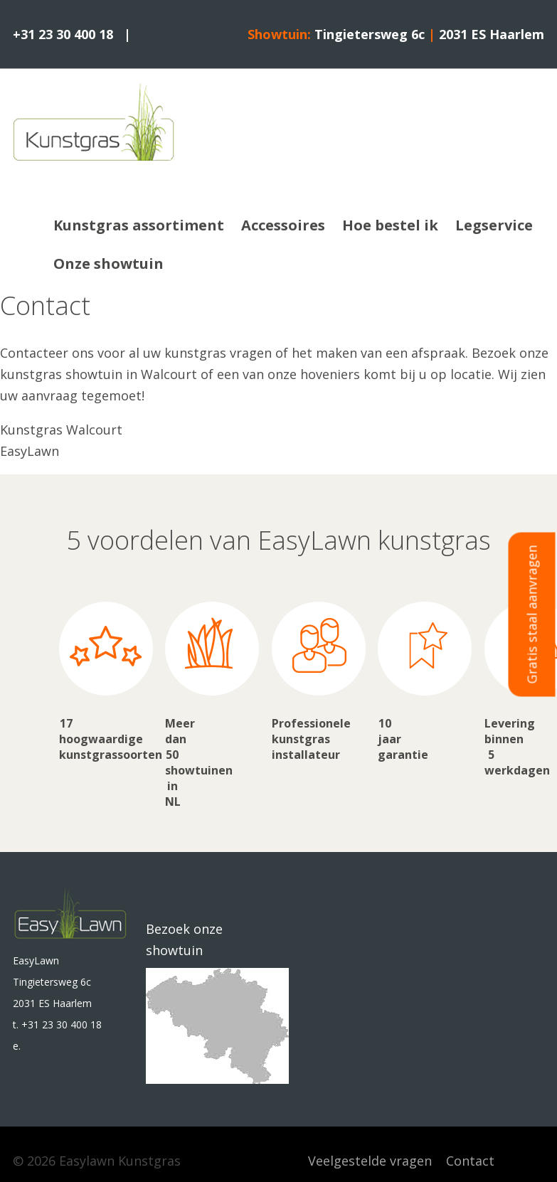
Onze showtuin (108, 263)
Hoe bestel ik (390, 225)
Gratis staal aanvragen (532, 614)
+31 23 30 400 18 (63, 34)
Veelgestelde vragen (370, 1160)
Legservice (494, 225)
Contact (470, 1160)
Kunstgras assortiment (138, 225)
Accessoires (283, 225)
